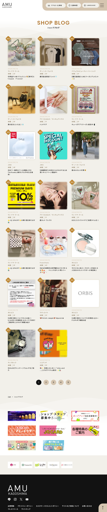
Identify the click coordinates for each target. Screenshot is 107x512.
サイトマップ (25, 509)
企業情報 (11, 506)
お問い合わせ (87, 506)
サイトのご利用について (70, 506)
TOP (9, 397)
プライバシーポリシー (25, 506)
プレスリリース (13, 509)
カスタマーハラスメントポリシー (47, 506)
